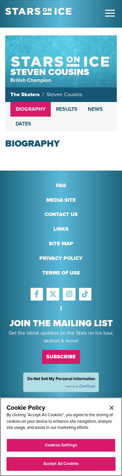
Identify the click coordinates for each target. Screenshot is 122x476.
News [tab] (95, 109)
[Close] (111, 408)
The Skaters (25, 94)
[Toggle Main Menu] (110, 13)
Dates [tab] (23, 124)
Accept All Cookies (61, 463)
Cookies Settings (61, 445)
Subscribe (61, 357)
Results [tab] (66, 109)
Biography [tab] (31, 109)
